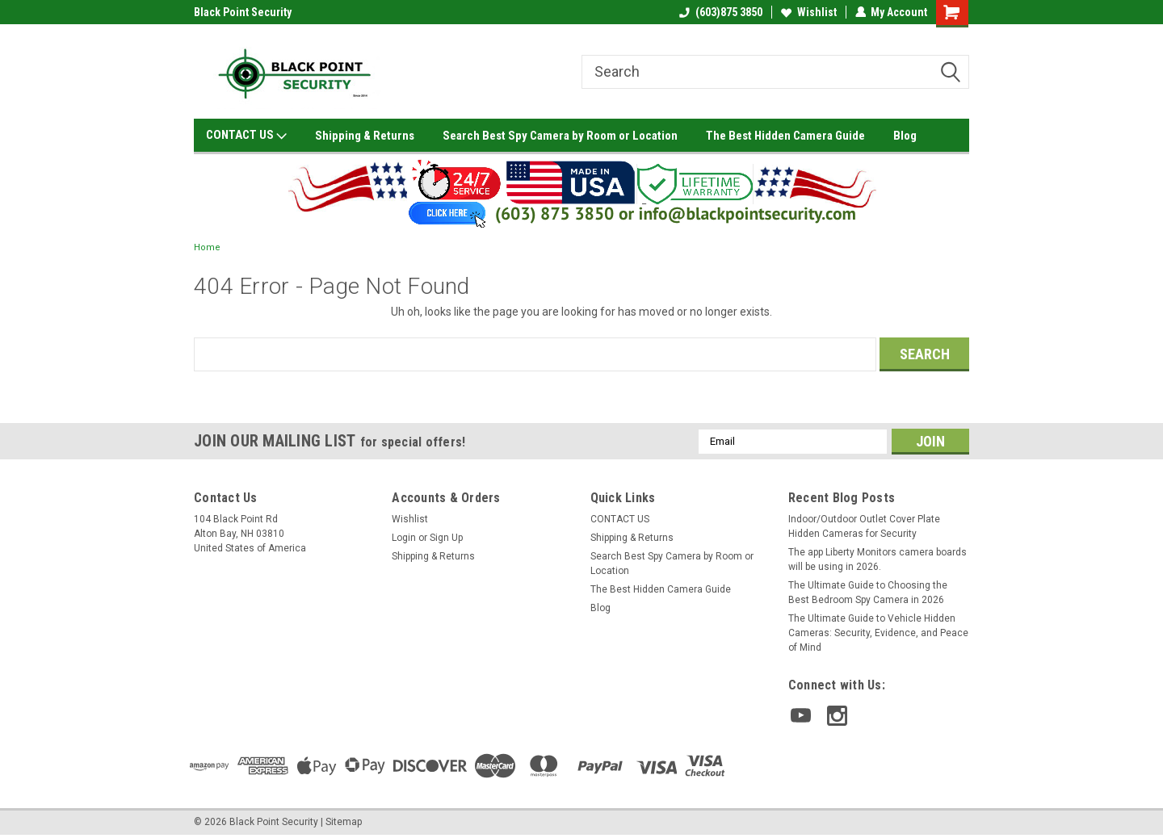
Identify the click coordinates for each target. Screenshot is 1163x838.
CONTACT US (246, 136)
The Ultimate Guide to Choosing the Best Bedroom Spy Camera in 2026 (867, 592)
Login (404, 537)
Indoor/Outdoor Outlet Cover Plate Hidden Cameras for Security (864, 526)
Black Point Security (243, 12)
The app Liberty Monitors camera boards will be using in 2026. (877, 559)
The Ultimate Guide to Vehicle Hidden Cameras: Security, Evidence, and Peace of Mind (878, 633)
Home (207, 247)
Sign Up (446, 537)
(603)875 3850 (720, 12)
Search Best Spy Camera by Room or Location (560, 135)
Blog (905, 135)
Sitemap (343, 822)
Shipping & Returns (364, 135)
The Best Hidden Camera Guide (785, 135)
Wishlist (808, 12)
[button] (582, 191)
